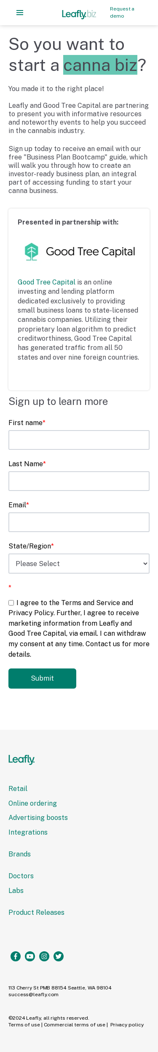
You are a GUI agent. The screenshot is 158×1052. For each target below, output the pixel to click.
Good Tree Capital (46, 282)
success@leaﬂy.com (33, 994)
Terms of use (24, 1025)
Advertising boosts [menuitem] (38, 818)
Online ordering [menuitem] (32, 803)
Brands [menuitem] (19, 854)
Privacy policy (127, 1025)
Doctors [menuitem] (21, 876)
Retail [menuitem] (17, 789)
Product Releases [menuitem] (36, 912)
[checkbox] (79, 628)
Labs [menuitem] (16, 891)
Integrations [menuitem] (28, 832)
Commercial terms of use (75, 1025)
